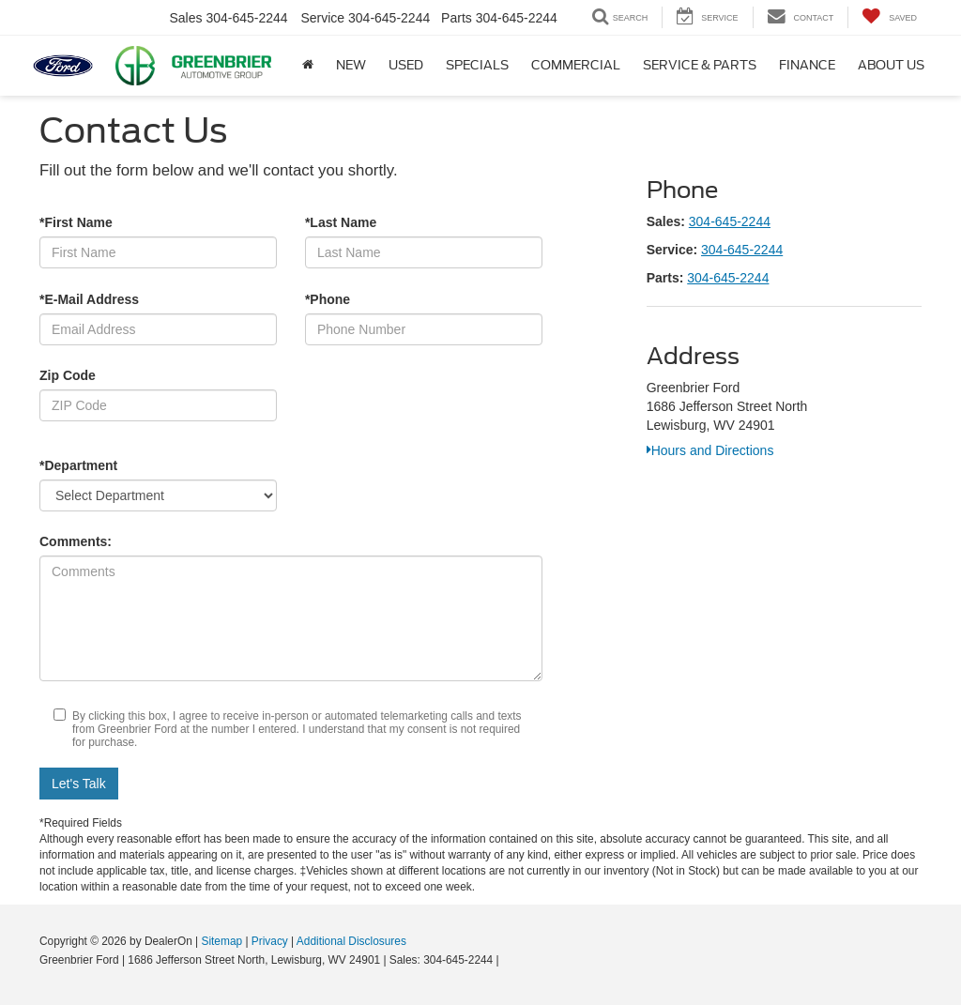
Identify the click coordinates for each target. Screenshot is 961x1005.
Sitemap (221, 941)
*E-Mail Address (89, 299)
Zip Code (67, 375)
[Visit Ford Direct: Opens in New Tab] (507, 960)
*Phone (327, 299)
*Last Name (340, 222)
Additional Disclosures (351, 941)
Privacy (270, 941)
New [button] (351, 65)
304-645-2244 (729, 221)
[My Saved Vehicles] (889, 17)
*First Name (76, 222)
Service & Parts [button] (699, 65)
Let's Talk (79, 783)
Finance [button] (807, 65)
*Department (78, 465)
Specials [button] (477, 65)
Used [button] (406, 65)
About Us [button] (891, 65)
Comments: (75, 541)
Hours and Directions (710, 450)
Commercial (575, 65)
